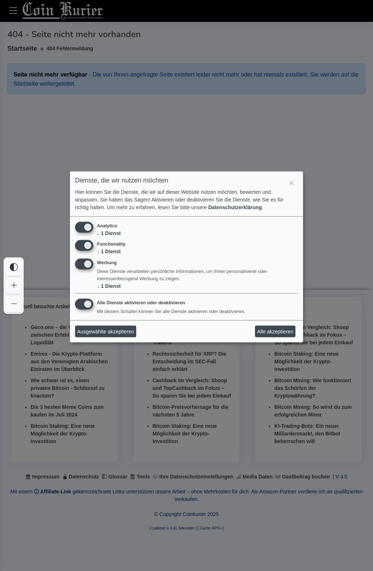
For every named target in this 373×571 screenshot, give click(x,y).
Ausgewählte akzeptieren (105, 331)
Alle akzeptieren (275, 331)
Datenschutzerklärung (235, 207)
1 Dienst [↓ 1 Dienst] (109, 233)
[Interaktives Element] (291, 183)
